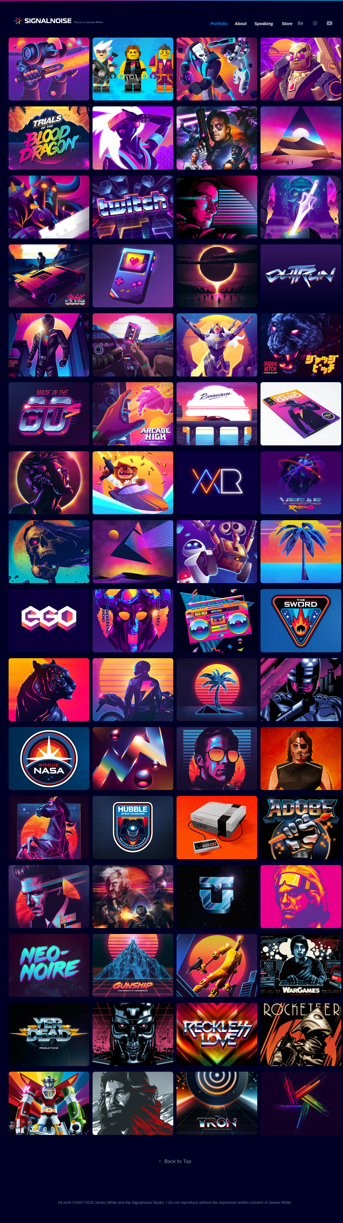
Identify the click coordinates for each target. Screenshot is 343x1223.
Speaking (264, 23)
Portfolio (219, 23)
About (241, 23)
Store (287, 23)
